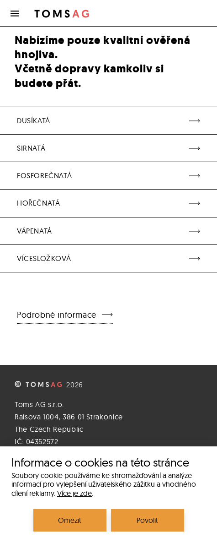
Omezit (69, 520)
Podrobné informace (65, 315)
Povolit (147, 520)
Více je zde (74, 493)
